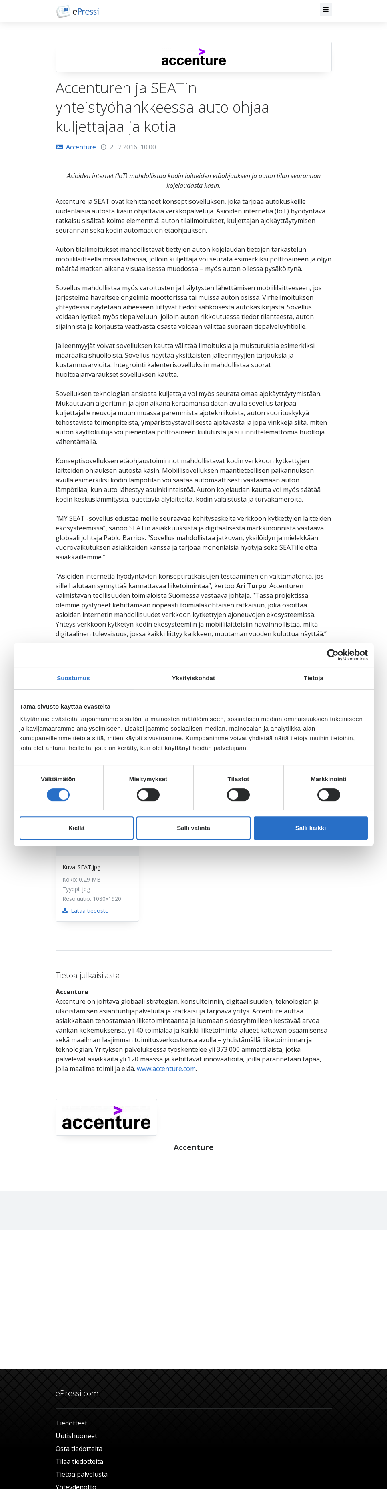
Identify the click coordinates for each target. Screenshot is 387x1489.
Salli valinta (193, 827)
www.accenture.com (166, 1068)
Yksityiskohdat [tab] (193, 678)
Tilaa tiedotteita (79, 1461)
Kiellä (76, 827)
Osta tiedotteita (79, 1448)
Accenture (76, 147)
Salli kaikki (310, 827)
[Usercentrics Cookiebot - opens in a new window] (333, 655)
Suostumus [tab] (73, 678)
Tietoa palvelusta (82, 1474)
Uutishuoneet (76, 1435)
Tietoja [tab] (313, 678)
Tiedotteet (71, 1423)
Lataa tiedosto (85, 910)
